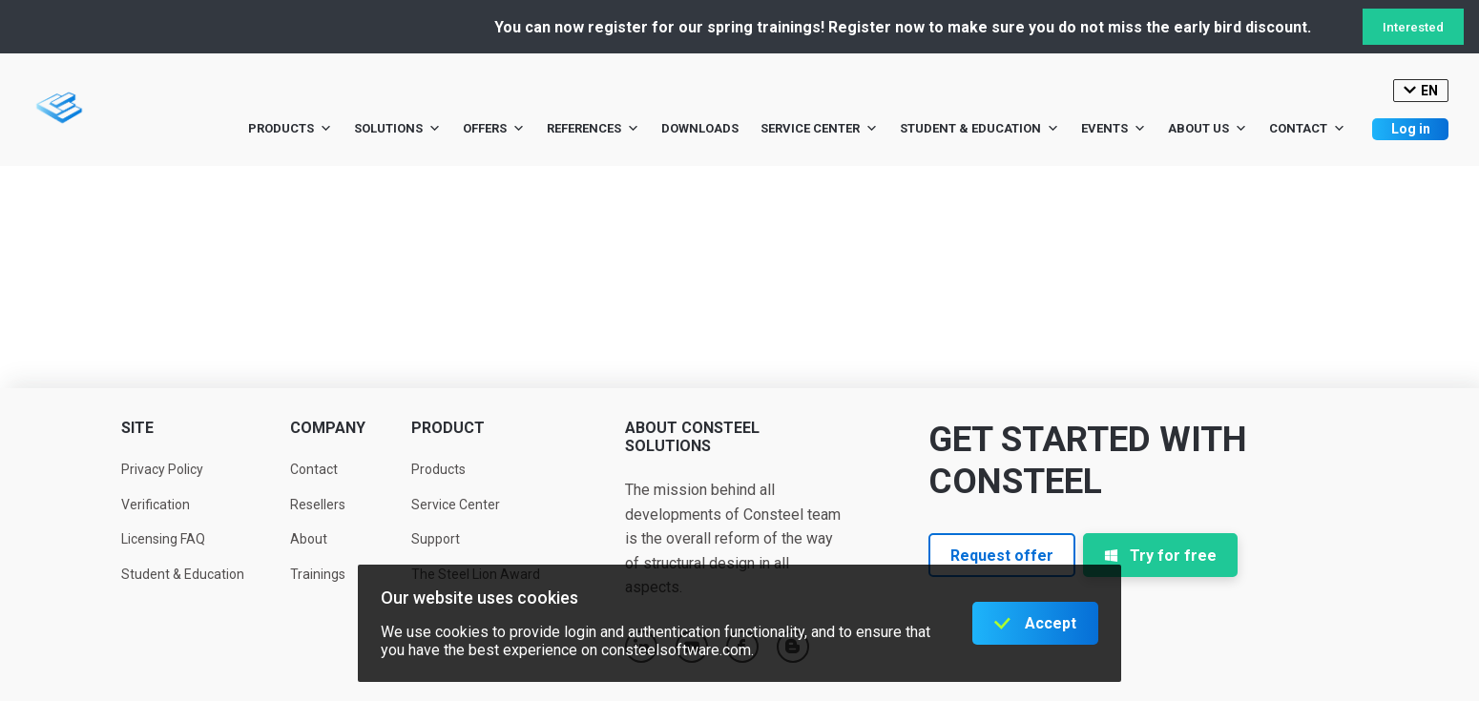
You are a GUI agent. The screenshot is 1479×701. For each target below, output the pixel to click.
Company (327, 428)
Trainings (317, 574)
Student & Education (979, 129)
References (593, 129)
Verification (155, 504)
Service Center (819, 129)
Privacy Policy (162, 469)
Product (448, 428)
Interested (1413, 27)
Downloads (700, 128)
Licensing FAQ (163, 538)
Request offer (1001, 555)
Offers (494, 129)
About (308, 538)
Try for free (1160, 555)
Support (435, 538)
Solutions (397, 129)
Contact (1307, 129)
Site (137, 428)
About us (1207, 129)
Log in (1410, 128)
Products (290, 129)
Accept (1050, 623)
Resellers (317, 504)
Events (1113, 129)
